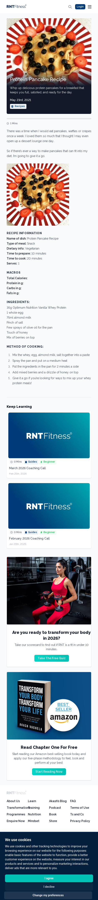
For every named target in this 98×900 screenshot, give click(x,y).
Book (53, 814)
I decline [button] (49, 886)
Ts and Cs (77, 814)
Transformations (18, 807)
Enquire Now (16, 821)
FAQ (73, 801)
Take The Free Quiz (52, 658)
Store (53, 821)
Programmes (16, 814)
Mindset (33, 821)
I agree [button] (49, 878)
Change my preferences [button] (48, 895)
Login (80, 6)
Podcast (55, 807)
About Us (13, 801)
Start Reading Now (49, 771)
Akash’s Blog (58, 801)
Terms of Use (79, 807)
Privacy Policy (80, 821)
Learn (32, 801)
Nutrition (34, 814)
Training (34, 807)
